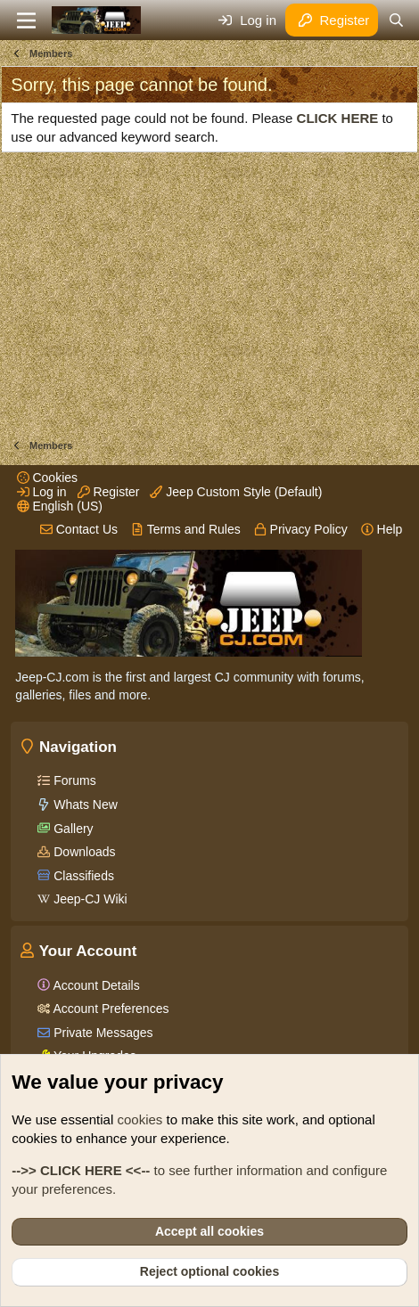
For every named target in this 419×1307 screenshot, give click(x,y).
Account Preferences (109, 1008)
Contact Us (79, 529)
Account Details (94, 985)
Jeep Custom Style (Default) (236, 492)
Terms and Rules (186, 529)
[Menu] (26, 20)
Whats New (83, 804)
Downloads (82, 852)
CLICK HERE (338, 118)
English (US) (60, 506)
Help (382, 529)
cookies (139, 1119)
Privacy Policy (301, 529)
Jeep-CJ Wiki (88, 899)
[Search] (395, 20)
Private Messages (101, 1032)
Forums (72, 780)
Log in (42, 492)
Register (109, 492)
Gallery (71, 828)
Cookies (47, 477)
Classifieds (82, 876)
